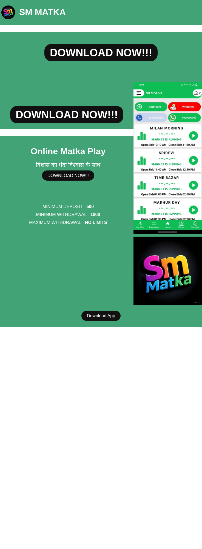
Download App (101, 315)
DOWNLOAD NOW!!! (101, 52)
